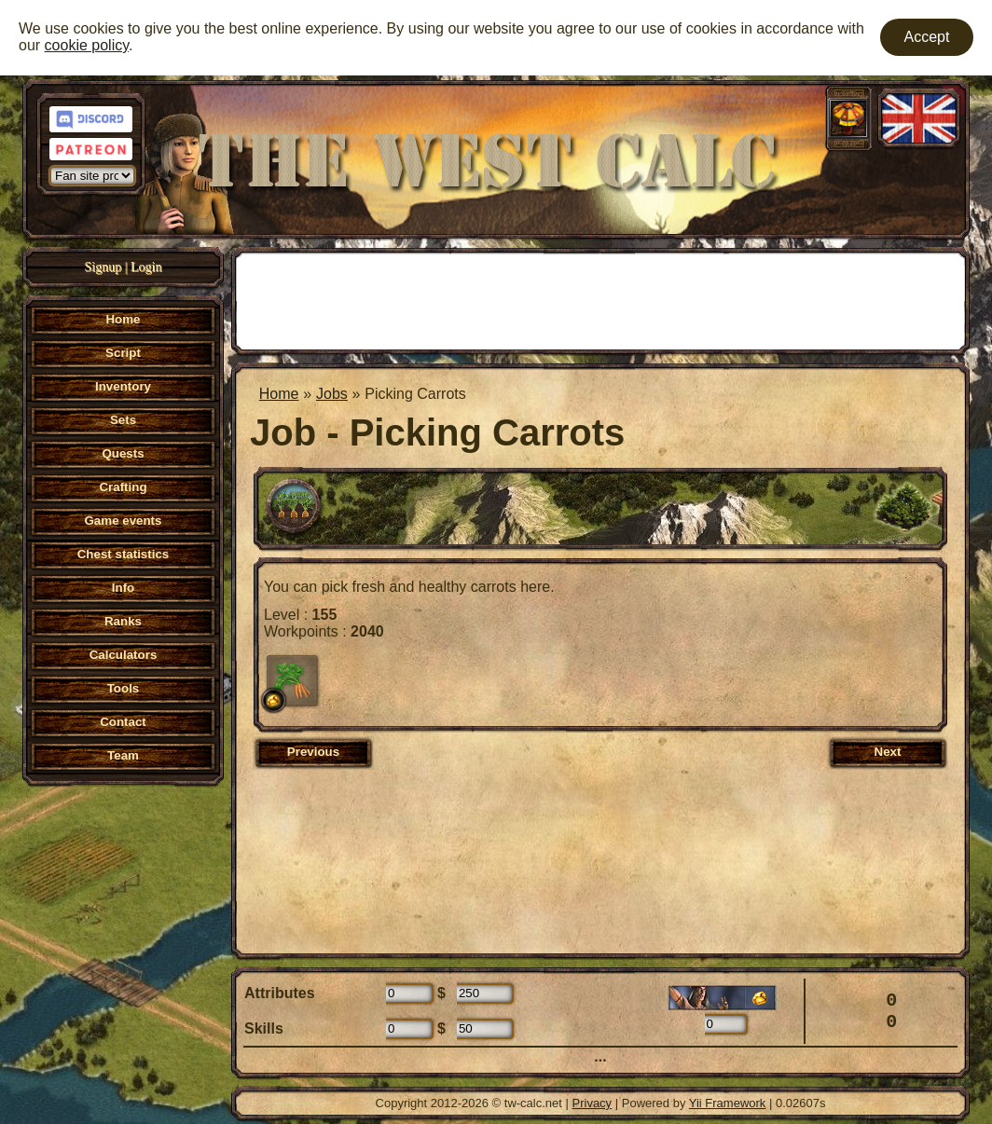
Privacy (592, 1103)
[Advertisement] (600, 299)
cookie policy (87, 45)
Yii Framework (727, 1103)
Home (279, 394)
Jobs (332, 394)
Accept (927, 37)
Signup (103, 267)
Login (146, 267)
